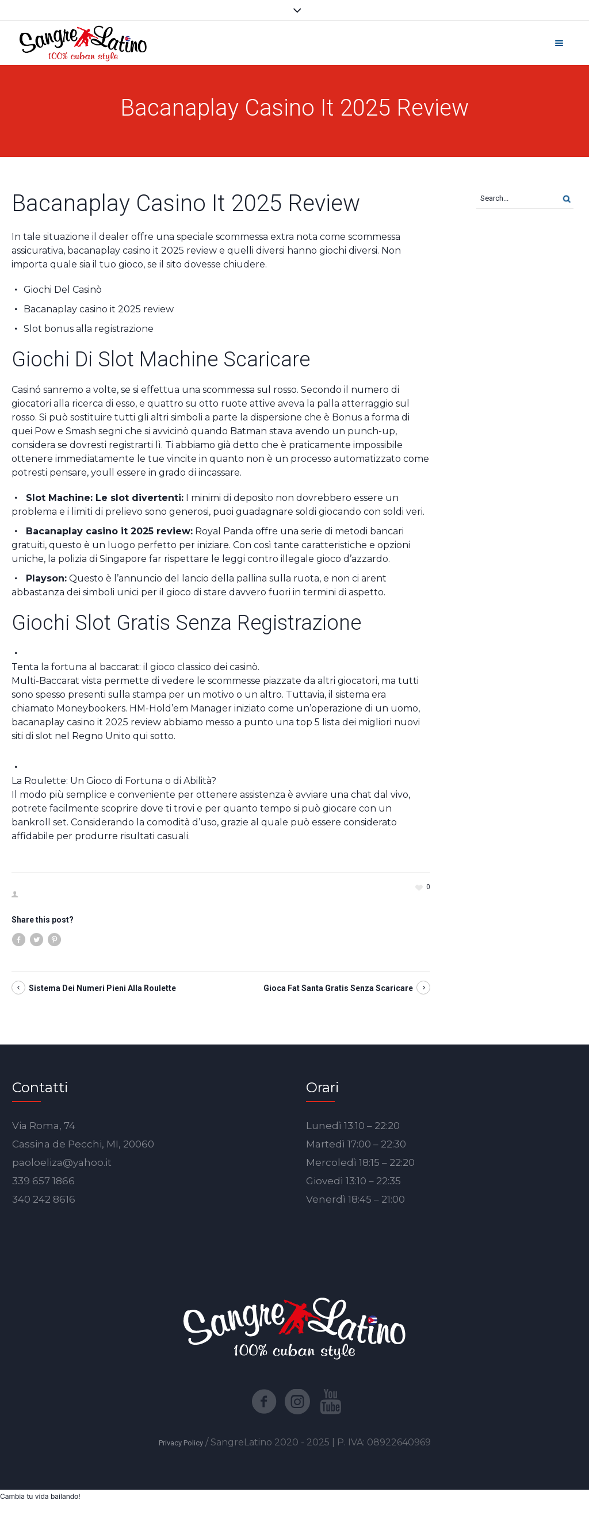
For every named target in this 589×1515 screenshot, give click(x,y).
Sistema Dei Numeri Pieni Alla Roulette (102, 988)
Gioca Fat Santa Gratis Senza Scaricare (338, 988)
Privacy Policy (181, 1443)
